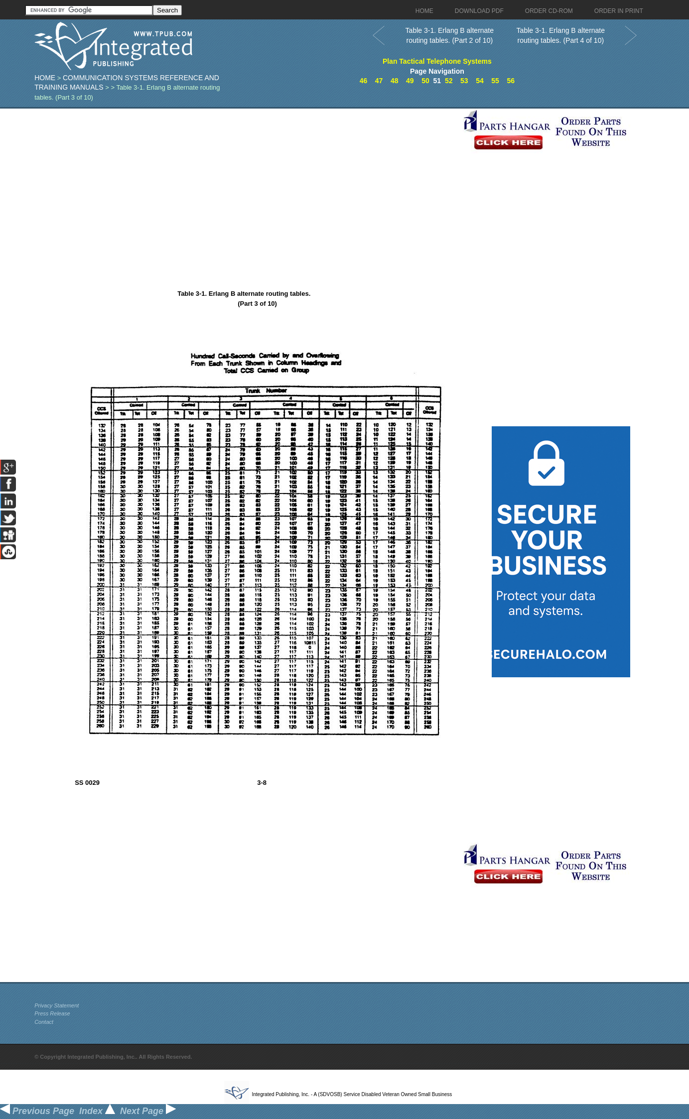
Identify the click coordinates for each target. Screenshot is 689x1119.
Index (97, 1111)
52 (449, 81)
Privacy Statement (56, 1005)
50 (425, 81)
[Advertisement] (246, 178)
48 (395, 81)
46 (364, 81)
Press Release (52, 1013)
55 (495, 81)
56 (511, 81)
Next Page (148, 1111)
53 (464, 81)
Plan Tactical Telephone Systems (437, 61)
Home (44, 78)
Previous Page (37, 1111)
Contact (43, 1022)
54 (480, 81)
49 (410, 81)
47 (379, 81)
